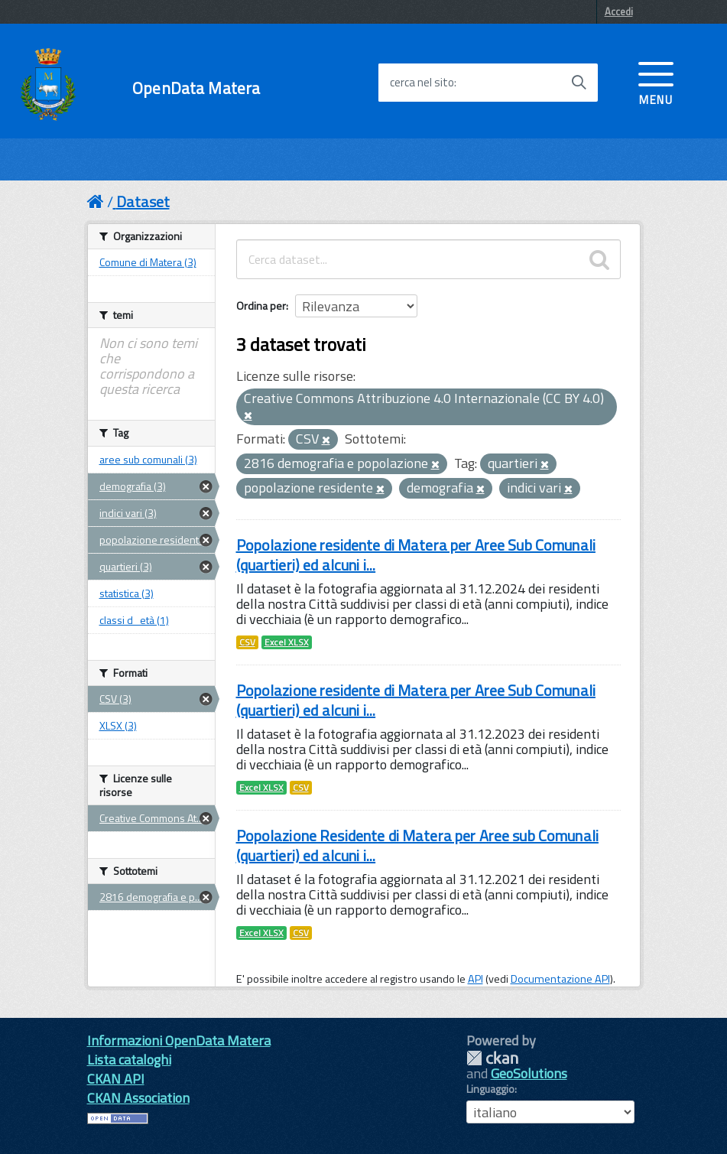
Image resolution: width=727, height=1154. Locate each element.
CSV (247, 642)
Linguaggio (490, 1089)
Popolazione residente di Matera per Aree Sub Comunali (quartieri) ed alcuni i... (416, 555)
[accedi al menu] (655, 82)
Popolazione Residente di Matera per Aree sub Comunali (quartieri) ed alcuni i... (417, 845)
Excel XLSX (287, 642)
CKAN (492, 1058)
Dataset (143, 201)
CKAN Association (138, 1097)
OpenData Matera (196, 88)
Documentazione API (560, 978)
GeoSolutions (529, 1073)
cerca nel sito (422, 82)
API (475, 978)
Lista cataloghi (129, 1059)
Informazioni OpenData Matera (179, 1040)
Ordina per (261, 305)
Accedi (619, 11)
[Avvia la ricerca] (579, 82)
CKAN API (115, 1078)
